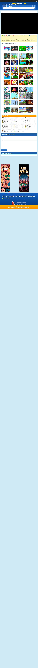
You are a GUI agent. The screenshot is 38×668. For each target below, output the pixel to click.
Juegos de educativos (17, 117)
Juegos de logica (17, 131)
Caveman (27, 59)
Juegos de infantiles (17, 126)
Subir (28, 207)
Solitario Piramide (21, 112)
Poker (19, 79)
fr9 (15, 120)
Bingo (27, 79)
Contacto (9, 207)
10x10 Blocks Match (13, 92)
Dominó (12, 79)
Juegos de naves (28, 122)
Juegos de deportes (5, 130)
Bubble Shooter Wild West (14, 72)
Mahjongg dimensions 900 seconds (6, 99)
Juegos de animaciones (6, 120)
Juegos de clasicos (5, 126)
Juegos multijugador (28, 120)
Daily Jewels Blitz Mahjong (21, 99)
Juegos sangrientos (28, 127)
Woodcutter (5, 59)
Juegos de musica (28, 121)
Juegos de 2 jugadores (6, 117)
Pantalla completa (32, 35)
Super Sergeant (28, 99)
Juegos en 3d (16, 130)
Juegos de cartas (5, 125)
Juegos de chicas (17, 127)
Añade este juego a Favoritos (19, 35)
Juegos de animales (5, 121)
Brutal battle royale (13, 112)
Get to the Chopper (28, 112)
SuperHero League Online (29, 92)
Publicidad (25, 207)
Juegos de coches (5, 127)
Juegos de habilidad (17, 125)
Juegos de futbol (17, 122)
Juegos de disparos (5, 131)
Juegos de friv (16, 121)
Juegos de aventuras (5, 122)
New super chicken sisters (14, 59)
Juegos (10, 6)
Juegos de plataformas (8, 43)
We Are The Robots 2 (29, 72)
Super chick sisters (21, 59)
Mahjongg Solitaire (21, 92)
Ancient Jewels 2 (21, 72)
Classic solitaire (6, 112)
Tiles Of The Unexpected (6, 72)
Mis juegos (5, 6)
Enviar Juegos (13, 207)
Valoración (4, 36)
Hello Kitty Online (6, 92)
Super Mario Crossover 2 (14, 99)
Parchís (5, 79)
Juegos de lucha (28, 117)
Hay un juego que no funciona (19, 207)
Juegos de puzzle (28, 126)
